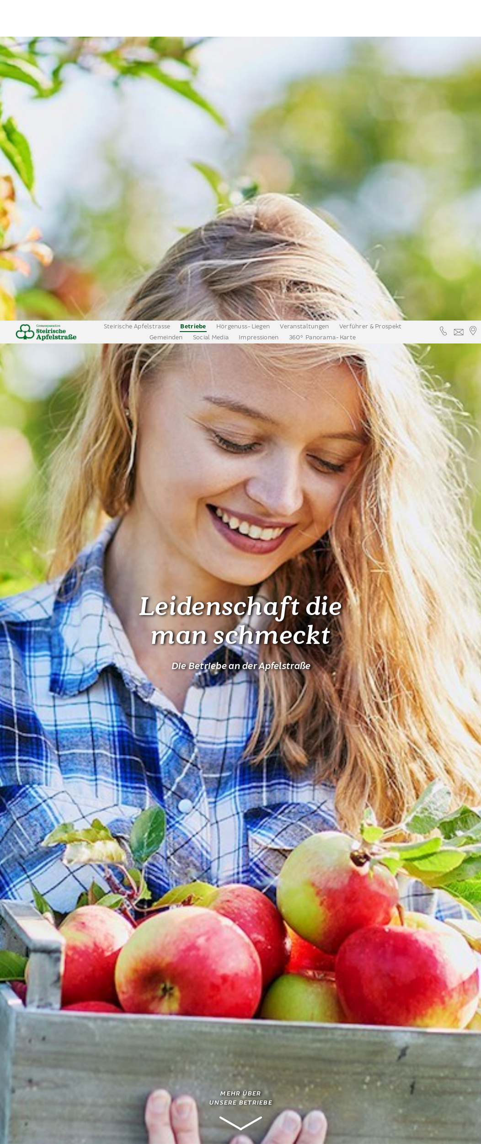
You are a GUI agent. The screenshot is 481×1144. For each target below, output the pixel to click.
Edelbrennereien (58, 899)
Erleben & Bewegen (54, 977)
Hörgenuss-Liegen (243, 6)
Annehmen (200, 1130)
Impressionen (258, 17)
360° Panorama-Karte (322, 17)
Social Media (211, 17)
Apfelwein (39, 940)
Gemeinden (166, 17)
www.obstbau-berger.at (171, 1099)
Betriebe (193, 6)
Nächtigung (41, 927)
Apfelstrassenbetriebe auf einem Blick (57, 959)
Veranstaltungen (304, 6)
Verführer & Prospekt (370, 6)
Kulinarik (37, 912)
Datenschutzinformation (263, 1130)
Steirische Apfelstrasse (137, 6)
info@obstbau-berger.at (172, 1089)
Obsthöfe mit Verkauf (60, 885)
